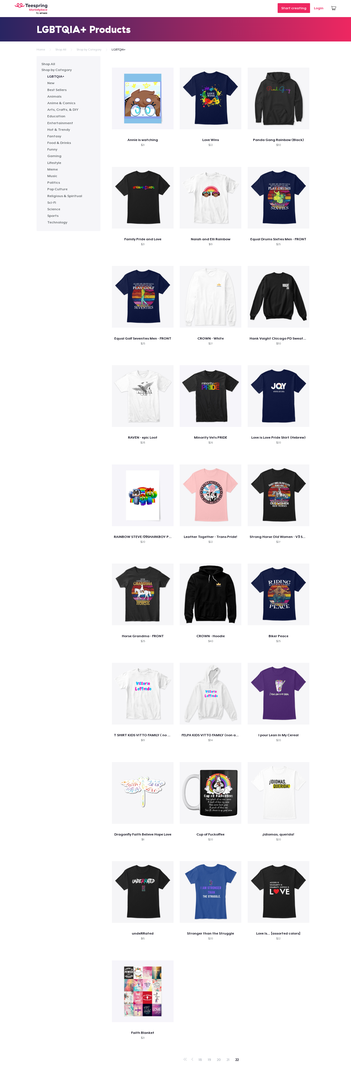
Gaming (54, 156)
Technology (57, 222)
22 (237, 1059)
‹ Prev (192, 1058)
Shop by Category (89, 49)
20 (219, 1059)
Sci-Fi (51, 202)
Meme (52, 169)
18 (200, 1059)
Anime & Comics (61, 103)
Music (52, 176)
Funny (52, 149)
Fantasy (54, 136)
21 (227, 1059)
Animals (54, 96)
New (50, 83)
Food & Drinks (59, 143)
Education (56, 116)
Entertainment (60, 123)
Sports (52, 216)
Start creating (293, 8)
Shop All (60, 49)
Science (53, 209)
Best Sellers (57, 90)
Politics (53, 182)
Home (41, 49)
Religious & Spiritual (64, 196)
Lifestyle (54, 163)
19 (209, 1059)
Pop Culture (57, 189)
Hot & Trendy (58, 129)
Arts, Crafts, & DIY (62, 109)
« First (185, 1058)
